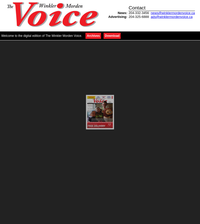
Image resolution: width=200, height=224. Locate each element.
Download (112, 36)
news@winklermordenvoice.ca (173, 13)
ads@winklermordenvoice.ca (172, 17)
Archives (93, 36)
